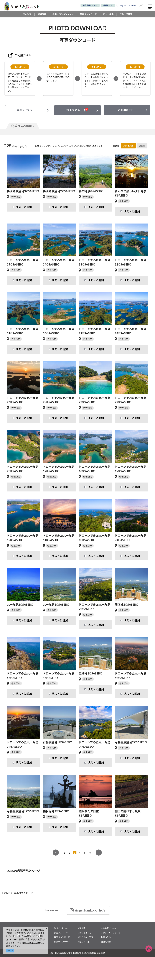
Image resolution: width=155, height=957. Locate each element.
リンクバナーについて (110, 933)
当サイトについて (62, 928)
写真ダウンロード (88, 14)
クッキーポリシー (31, 942)
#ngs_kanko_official (88, 910)
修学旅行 (42, 14)
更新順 (142, 146)
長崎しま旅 (107, 5)
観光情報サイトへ (90, 5)
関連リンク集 (83, 941)
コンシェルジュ (84, 933)
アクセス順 (128, 146)
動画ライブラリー (62, 941)
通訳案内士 (106, 941)
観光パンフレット (62, 933)
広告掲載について (109, 928)
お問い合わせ (107, 937)
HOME (6, 892)
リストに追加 (24, 207)
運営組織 (82, 928)
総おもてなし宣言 (85, 937)
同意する (10, 950)
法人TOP (27, 14)
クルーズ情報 (126, 14)
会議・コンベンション (63, 14)
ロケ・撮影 (108, 14)
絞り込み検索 (22, 126)
